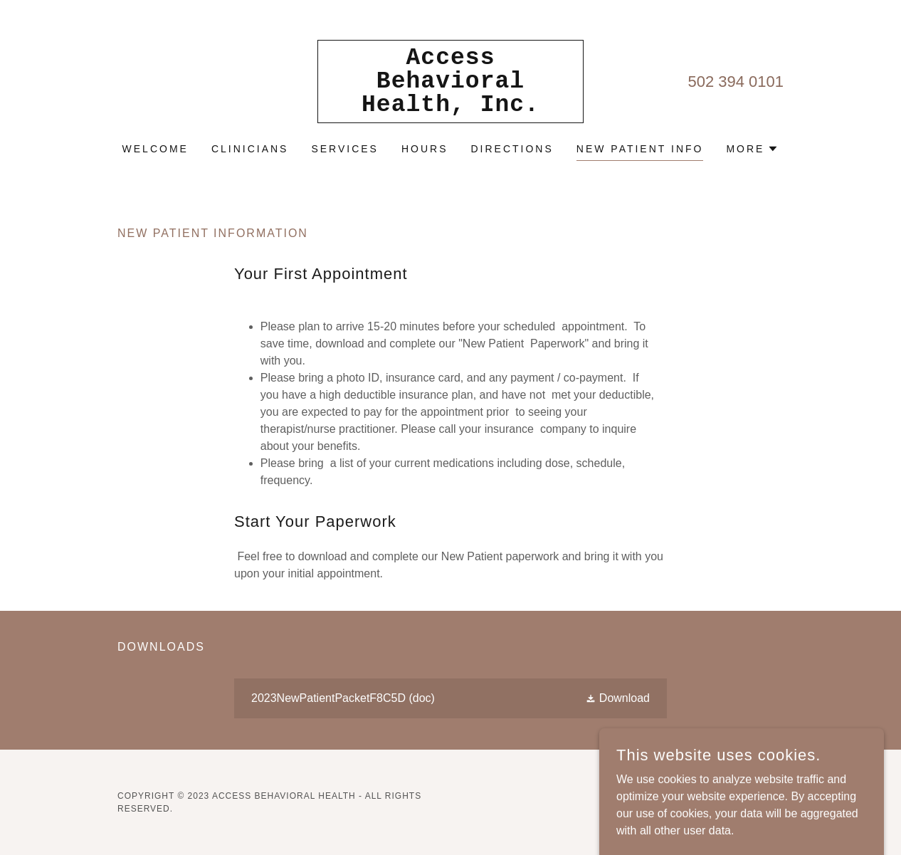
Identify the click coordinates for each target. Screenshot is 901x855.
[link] (450, 107)
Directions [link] (512, 148)
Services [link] (345, 148)
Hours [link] (424, 148)
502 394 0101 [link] (735, 81)
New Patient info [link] (640, 148)
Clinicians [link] (250, 148)
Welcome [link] (155, 148)
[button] (752, 148)
